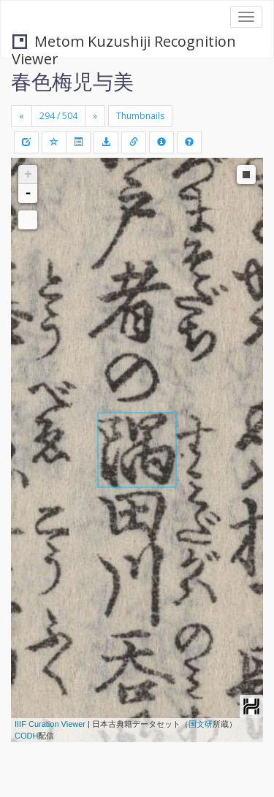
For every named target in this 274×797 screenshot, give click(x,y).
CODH (26, 735)
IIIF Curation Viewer (50, 724)
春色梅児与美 (72, 81)
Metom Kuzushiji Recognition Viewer (124, 42)
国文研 (201, 724)
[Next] (95, 116)
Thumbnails (140, 116)
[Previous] (21, 116)
